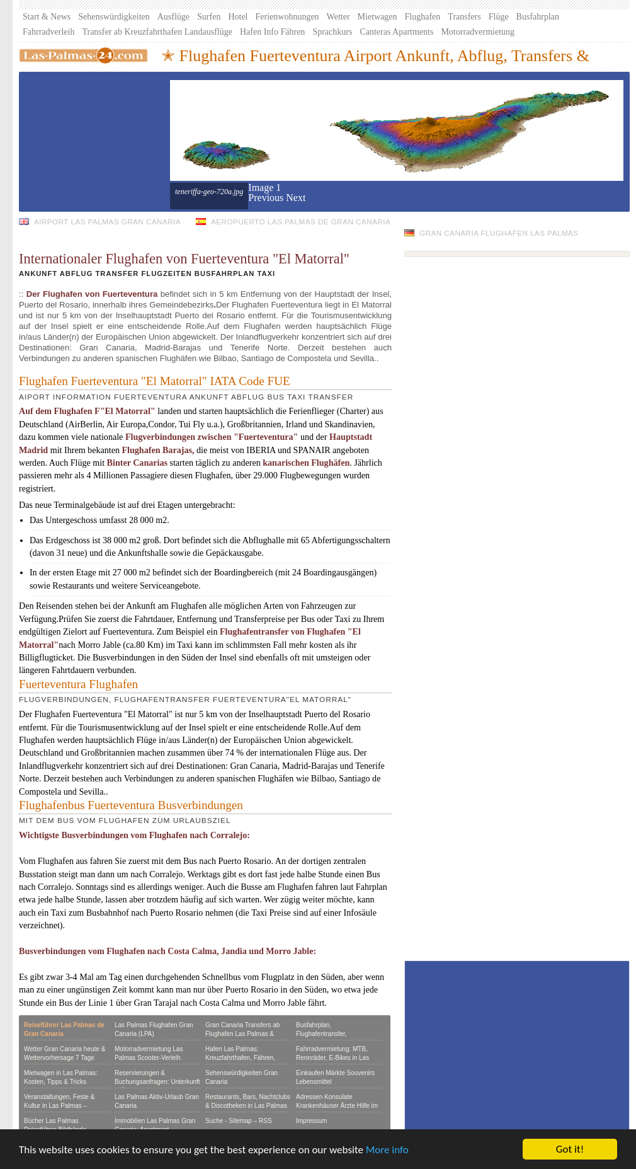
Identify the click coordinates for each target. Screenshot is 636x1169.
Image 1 (264, 187)
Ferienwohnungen (287, 16)
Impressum (311, 1120)
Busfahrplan (537, 16)
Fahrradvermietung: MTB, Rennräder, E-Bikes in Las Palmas (332, 1057)
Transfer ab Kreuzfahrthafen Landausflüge (157, 32)
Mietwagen (377, 16)
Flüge (499, 16)
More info (387, 1149)
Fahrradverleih (48, 32)
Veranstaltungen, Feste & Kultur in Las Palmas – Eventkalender (59, 1105)
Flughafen (423, 16)
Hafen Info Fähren (272, 32)
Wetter (338, 16)
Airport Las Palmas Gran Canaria (107, 221)
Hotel (237, 16)
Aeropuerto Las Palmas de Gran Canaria (300, 221)
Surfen (208, 16)
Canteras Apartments (396, 32)
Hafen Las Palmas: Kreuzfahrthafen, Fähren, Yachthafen (240, 1057)
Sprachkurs (332, 32)
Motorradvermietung (477, 32)
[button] (267, 197)
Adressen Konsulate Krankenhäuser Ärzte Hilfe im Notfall (337, 1105)
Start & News (47, 16)
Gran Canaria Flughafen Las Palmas (499, 233)
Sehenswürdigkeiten (114, 16)
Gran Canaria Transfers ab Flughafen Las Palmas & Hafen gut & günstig (242, 1034)
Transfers (464, 16)
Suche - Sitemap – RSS (238, 1120)
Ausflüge (173, 16)
